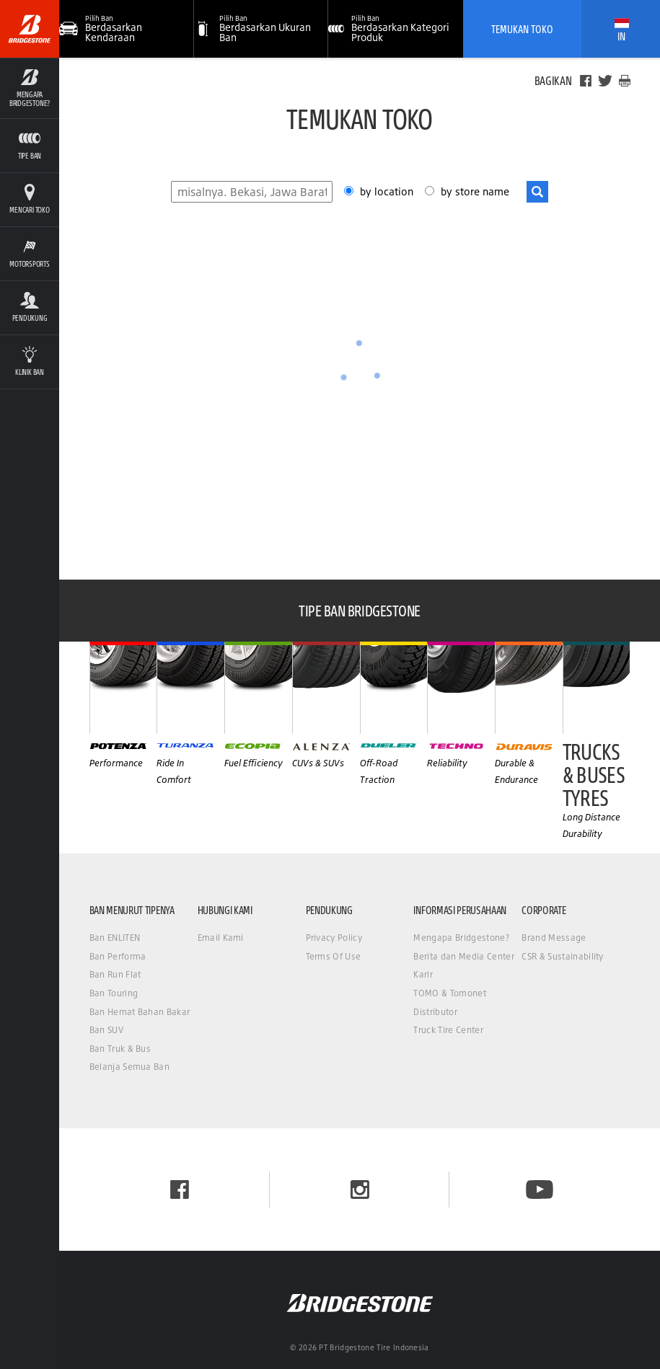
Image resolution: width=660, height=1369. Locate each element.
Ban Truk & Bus (120, 1048)
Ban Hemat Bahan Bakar (139, 1011)
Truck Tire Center (448, 1029)
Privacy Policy (334, 937)
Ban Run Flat (115, 974)
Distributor (435, 1011)
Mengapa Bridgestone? (461, 937)
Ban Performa (117, 956)
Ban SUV (106, 1029)
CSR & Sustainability (562, 956)
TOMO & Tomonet (449, 993)
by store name (475, 191)
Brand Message (554, 937)
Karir (423, 974)
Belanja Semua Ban (129, 1066)
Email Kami (221, 937)
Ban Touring (113, 993)
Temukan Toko (522, 29)
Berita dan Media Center (463, 956)
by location (388, 191)
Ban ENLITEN (115, 937)
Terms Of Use (333, 956)
